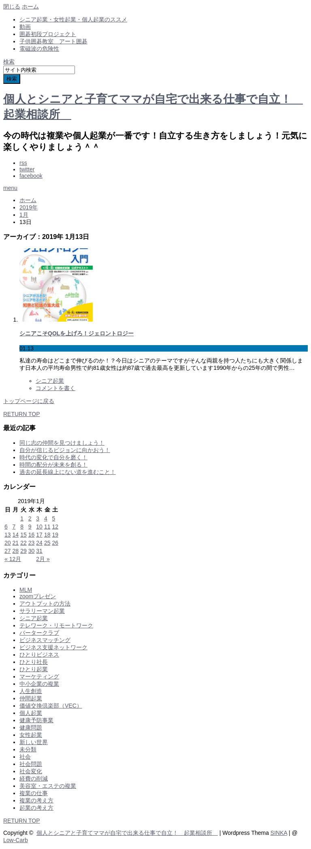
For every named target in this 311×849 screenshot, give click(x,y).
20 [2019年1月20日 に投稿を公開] (7, 543)
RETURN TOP (21, 414)
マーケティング (39, 676)
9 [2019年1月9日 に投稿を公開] (30, 526)
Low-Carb (15, 840)
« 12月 (12, 559)
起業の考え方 (36, 807)
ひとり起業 (33, 669)
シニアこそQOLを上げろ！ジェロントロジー (76, 333)
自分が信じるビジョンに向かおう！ (64, 450)
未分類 (27, 749)
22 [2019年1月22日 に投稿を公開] (23, 543)
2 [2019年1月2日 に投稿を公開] (30, 518)
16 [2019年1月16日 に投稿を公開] (31, 534)
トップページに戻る (28, 401)
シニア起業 (50, 381)
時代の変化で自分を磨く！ (53, 457)
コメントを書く (55, 388)
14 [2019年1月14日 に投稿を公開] (16, 534)
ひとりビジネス (39, 654)
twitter (26, 169)
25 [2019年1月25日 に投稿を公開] (47, 543)
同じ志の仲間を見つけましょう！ (61, 442)
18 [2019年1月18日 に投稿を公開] (47, 534)
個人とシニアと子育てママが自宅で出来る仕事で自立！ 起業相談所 (127, 833)
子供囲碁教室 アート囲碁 (53, 41)
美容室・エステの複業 (47, 786)
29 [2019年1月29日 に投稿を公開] (23, 551)
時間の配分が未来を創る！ (53, 464)
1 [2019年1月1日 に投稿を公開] (21, 518)
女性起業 (30, 735)
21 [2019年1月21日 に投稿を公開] (16, 543)
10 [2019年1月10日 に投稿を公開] (39, 526)
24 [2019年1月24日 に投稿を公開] (39, 543)
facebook (31, 176)
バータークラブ (39, 632)
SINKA (279, 833)
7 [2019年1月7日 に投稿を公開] (14, 526)
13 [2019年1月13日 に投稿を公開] (7, 534)
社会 (25, 756)
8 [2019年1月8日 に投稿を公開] (21, 526)
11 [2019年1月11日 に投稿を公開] (47, 526)
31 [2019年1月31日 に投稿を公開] (39, 551)
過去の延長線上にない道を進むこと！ (67, 472)
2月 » (42, 559)
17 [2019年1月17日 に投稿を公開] (39, 534)
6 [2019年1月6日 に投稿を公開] (6, 526)
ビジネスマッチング (44, 640)
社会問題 (30, 764)
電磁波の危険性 (39, 48)
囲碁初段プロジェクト (47, 34)
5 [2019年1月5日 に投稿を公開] (53, 518)
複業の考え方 (36, 800)
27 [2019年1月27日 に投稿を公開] (7, 551)
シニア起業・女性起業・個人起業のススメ (73, 19)
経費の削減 (33, 778)
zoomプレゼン (37, 596)
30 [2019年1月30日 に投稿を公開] (31, 551)
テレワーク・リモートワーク (56, 625)
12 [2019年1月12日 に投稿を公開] (55, 526)
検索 (9, 61)
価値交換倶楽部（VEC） (50, 705)
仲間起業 (30, 698)
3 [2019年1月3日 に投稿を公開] (37, 518)
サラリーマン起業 (42, 611)
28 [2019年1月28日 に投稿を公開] (16, 551)
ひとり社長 (33, 662)
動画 (25, 26)
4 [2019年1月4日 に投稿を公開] (45, 518)
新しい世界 (33, 742)
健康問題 (30, 727)
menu (10, 188)
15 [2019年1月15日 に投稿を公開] (23, 534)
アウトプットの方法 (44, 603)
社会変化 (30, 771)
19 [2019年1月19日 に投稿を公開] (55, 534)
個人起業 (30, 713)
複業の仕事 (33, 793)
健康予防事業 (36, 720)
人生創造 (30, 691)
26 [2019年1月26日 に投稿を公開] (55, 543)
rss (23, 163)
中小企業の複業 (39, 683)
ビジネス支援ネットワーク (53, 647)
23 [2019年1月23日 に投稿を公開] (31, 543)
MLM (25, 590)
